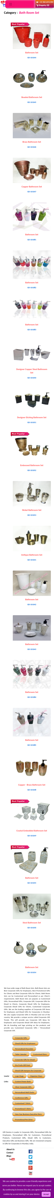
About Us (11, 1149)
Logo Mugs (19, 1076)
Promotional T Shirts (23, 1109)
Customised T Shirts (22, 1103)
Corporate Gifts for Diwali (25, 1060)
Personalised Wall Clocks (24, 1092)
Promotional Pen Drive (24, 1120)
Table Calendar (21, 1054)
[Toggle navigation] (10, 4)
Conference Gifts (21, 1098)
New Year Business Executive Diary (28, 1114)
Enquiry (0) (44, 5)
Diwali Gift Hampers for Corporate (28, 1071)
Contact (10, 1152)
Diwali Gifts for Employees (25, 1043)
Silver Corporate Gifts (23, 1087)
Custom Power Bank (23, 1081)
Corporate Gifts (21, 1038)
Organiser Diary (36, 1076)
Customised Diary (40, 1054)
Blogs (9, 1156)
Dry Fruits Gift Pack (22, 1065)
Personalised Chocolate (24, 1049)
